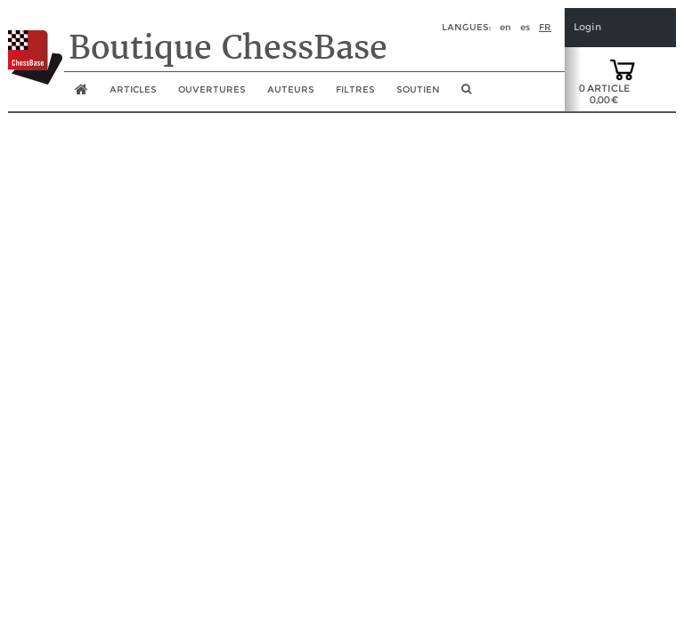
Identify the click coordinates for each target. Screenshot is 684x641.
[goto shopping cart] (622, 68)
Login (587, 27)
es (525, 27)
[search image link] (466, 94)
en (505, 27)
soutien (418, 89)
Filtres (355, 89)
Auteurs (290, 89)
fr (545, 27)
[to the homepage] (35, 43)
